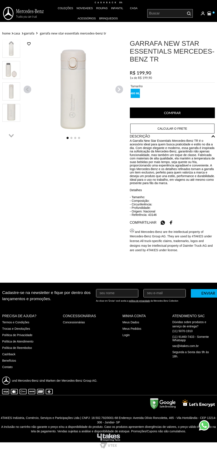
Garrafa (29, 33)
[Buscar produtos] (189, 13)
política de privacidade (139, 301)
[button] (135, 93)
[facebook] (171, 222)
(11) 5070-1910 (182, 331)
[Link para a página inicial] (6, 33)
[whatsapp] (162, 222)
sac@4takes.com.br (185, 346)
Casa (17, 33)
